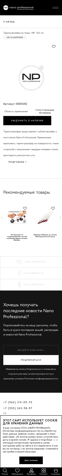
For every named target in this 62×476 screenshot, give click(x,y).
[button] (1, 217)
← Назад (9, 21)
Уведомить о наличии (27, 120)
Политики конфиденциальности (41, 378)
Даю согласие (31, 460)
